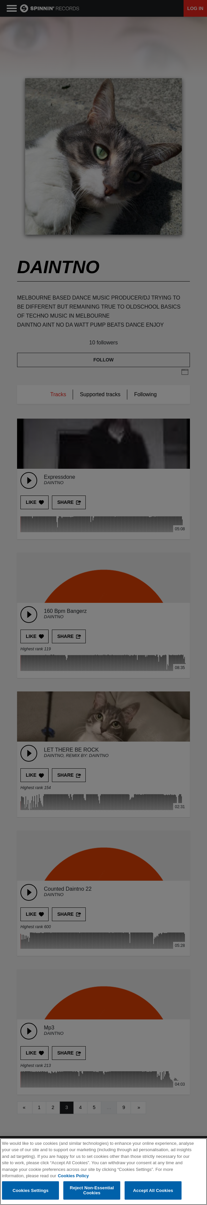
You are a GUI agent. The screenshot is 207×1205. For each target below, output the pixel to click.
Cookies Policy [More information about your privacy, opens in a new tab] (73, 1175)
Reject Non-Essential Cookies (92, 1190)
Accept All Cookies (153, 1190)
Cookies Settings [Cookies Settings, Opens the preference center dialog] (30, 1190)
